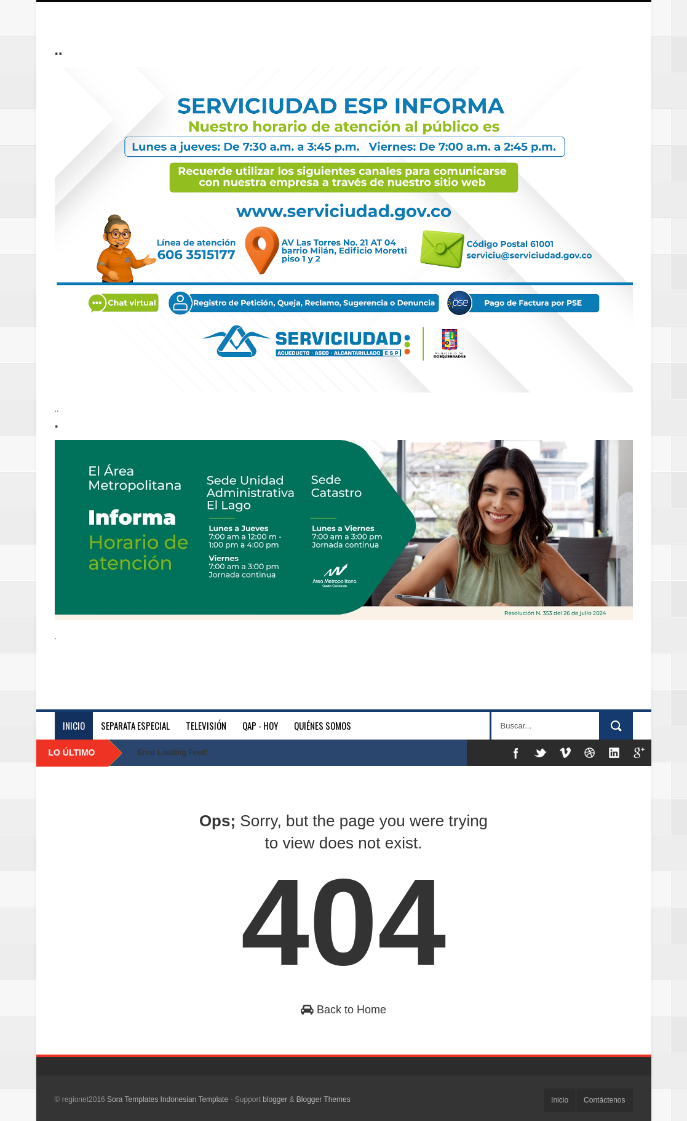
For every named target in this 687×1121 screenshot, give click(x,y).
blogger (275, 1099)
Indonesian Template (195, 1099)
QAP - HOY (260, 725)
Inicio (74, 725)
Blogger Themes (323, 1099)
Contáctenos (604, 1100)
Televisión (206, 725)
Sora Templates (132, 1099)
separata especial (135, 725)
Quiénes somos (322, 725)
